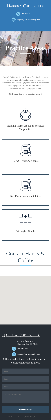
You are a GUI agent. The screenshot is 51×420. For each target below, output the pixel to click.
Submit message (25, 410)
